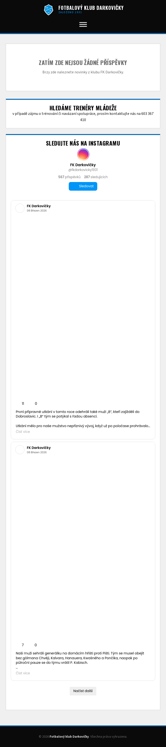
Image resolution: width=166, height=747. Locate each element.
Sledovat (83, 186)
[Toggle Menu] (83, 24)
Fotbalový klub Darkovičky (69, 736)
